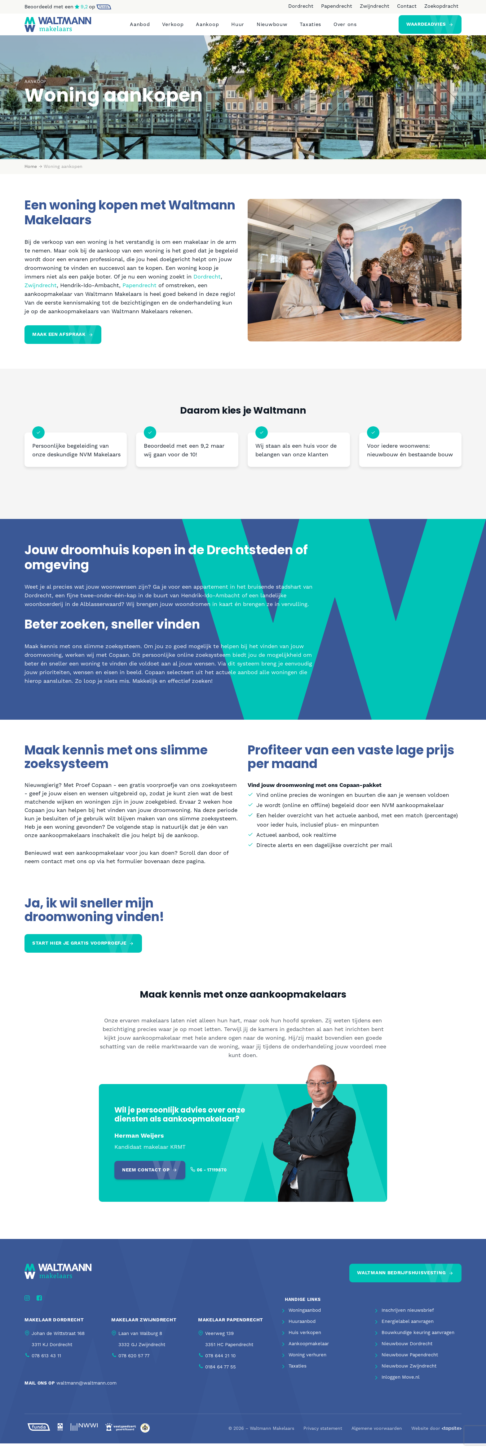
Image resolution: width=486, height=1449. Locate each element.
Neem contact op (146, 1176)
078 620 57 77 (133, 1361)
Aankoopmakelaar (309, 1349)
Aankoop (207, 27)
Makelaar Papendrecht (230, 1325)
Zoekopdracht (441, 6)
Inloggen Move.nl (401, 1383)
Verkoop (172, 27)
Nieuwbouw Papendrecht (410, 1360)
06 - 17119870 (212, 1176)
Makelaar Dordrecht (54, 1325)
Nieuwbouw (272, 27)
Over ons (345, 27)
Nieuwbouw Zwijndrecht (409, 1372)
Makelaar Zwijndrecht (143, 1325)
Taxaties (310, 27)
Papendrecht (336, 6)
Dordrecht (300, 6)
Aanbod (140, 27)
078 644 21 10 (220, 1361)
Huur (237, 27)
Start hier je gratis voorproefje (79, 949)
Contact (407, 6)
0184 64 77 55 (220, 1372)
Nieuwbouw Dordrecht (407, 1349)
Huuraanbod (302, 1327)
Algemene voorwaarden (376, 1434)
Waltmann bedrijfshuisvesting (401, 1278)
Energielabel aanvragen (408, 1327)
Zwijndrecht (374, 6)
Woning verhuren (307, 1360)
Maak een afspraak (59, 340)
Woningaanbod (305, 1316)
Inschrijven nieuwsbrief (408, 1316)
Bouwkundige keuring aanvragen (418, 1338)
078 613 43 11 (46, 1361)
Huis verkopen (305, 1338)
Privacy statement (322, 1434)
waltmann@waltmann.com (86, 1388)
